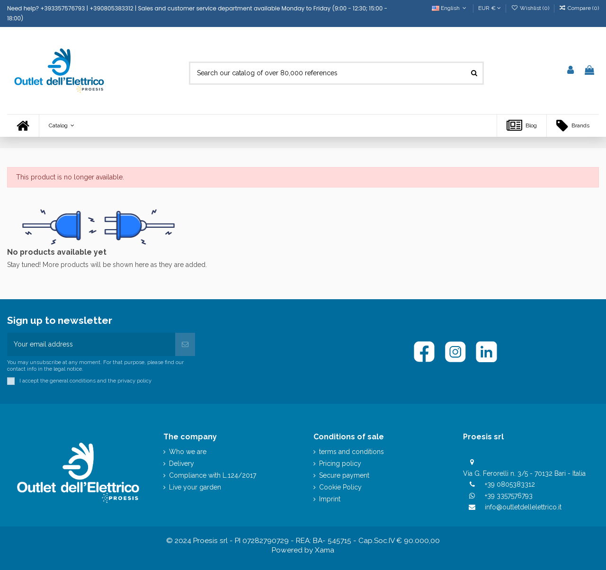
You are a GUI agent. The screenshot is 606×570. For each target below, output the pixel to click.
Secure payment (344, 475)
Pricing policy (340, 463)
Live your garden (195, 487)
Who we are (187, 451)
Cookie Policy (340, 487)
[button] (61, 126)
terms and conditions (351, 451)
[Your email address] (91, 344)
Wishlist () (530, 8)
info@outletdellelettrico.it (523, 507)
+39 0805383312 (510, 484)
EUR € (489, 8)
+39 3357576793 (509, 495)
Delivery (181, 463)
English (450, 8)
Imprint (329, 499)
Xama (324, 550)
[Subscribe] (185, 344)
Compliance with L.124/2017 (212, 475)
